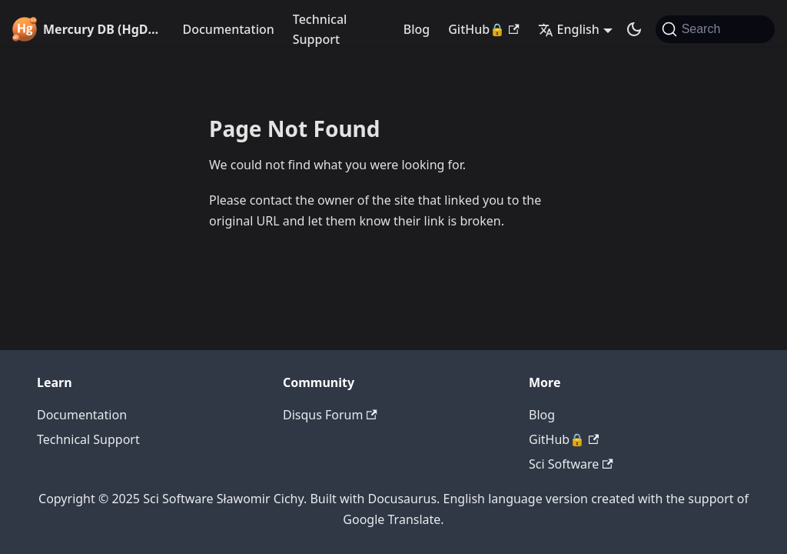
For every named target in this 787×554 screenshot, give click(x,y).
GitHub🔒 (483, 29)
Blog (416, 29)
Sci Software (571, 464)
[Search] (715, 29)
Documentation (228, 29)
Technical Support (320, 29)
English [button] (568, 29)
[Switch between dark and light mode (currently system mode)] (634, 29)
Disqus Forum (330, 414)
